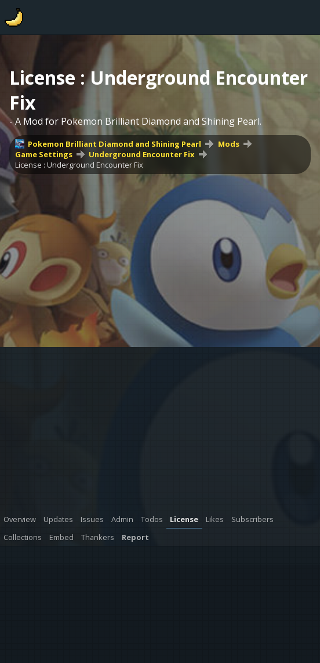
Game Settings (43, 154)
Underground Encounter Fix (141, 154)
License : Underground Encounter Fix (79, 165)
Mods (228, 144)
